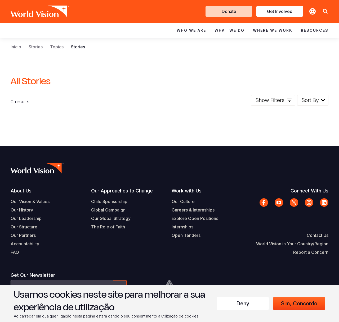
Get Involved (279, 11)
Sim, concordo (299, 303)
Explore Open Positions (195, 218)
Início (16, 46)
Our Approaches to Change (122, 191)
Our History (22, 210)
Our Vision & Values (30, 201)
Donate (229, 11)
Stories (36, 46)
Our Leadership (26, 218)
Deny (242, 303)
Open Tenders (186, 235)
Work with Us (187, 191)
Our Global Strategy (111, 218)
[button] (325, 11)
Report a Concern (310, 252)
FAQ (15, 252)
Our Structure (24, 226)
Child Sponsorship (109, 201)
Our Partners (23, 235)
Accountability (25, 243)
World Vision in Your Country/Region (292, 243)
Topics (57, 46)
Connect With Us (309, 191)
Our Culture (183, 201)
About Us (21, 191)
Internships (182, 226)
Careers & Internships (193, 210)
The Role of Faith (108, 226)
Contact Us (317, 235)
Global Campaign (108, 210)
